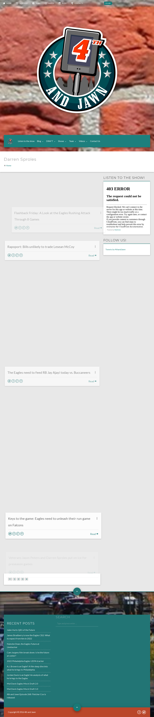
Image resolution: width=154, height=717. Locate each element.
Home (9, 3)
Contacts (78, 3)
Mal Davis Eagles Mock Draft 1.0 (15, 688)
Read (100, 533)
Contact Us (95, 141)
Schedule (24, 3)
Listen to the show (26, 141)
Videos (51, 3)
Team (38, 3)
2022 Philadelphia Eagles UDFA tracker (18, 661)
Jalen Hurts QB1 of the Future (13, 631)
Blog (64, 3)
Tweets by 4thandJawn (115, 249)
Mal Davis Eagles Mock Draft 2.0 (15, 682)
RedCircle (118, 230)
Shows (61, 141)
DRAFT (49, 141)
